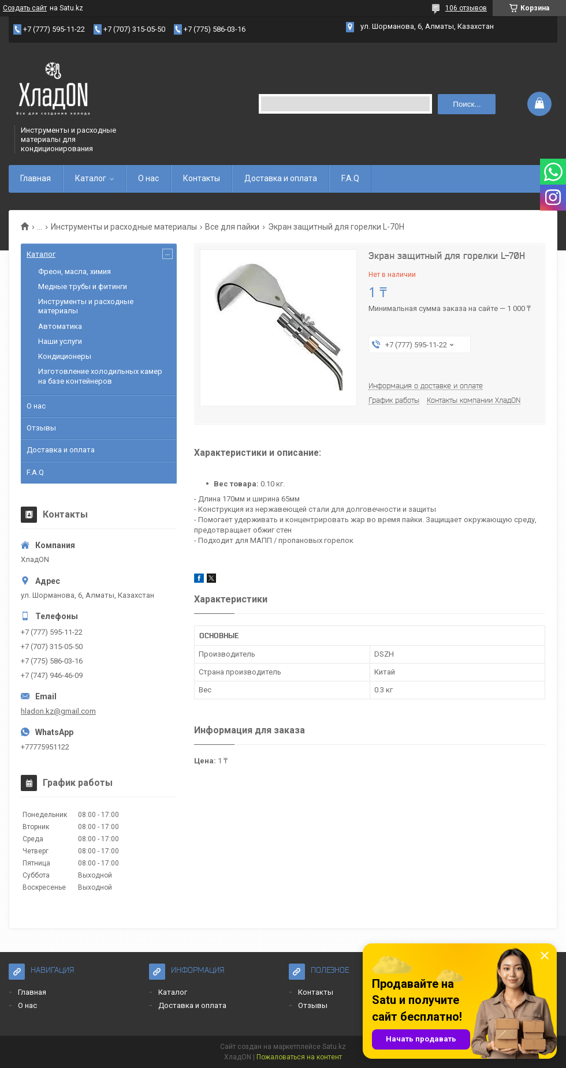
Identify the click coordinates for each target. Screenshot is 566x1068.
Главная (35, 178)
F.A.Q (350, 178)
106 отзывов (466, 8)
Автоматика (60, 326)
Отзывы (41, 428)
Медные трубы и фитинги (82, 286)
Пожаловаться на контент (299, 1057)
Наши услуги (60, 341)
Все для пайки (232, 226)
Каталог (90, 178)
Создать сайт (25, 8)
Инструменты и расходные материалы (124, 226)
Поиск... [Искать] (467, 104)
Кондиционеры (64, 356)
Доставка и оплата (280, 178)
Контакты (201, 178)
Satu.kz (334, 1047)
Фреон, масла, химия (74, 271)
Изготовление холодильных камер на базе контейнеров (100, 376)
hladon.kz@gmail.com (58, 711)
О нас (148, 178)
